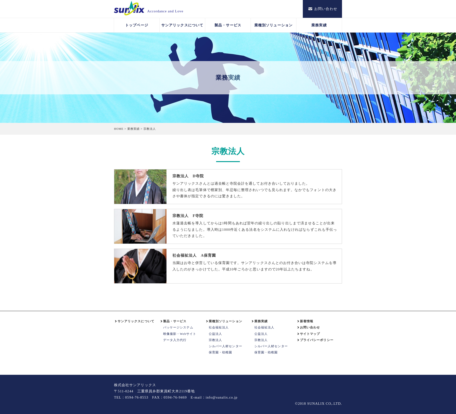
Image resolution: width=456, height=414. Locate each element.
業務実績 (319, 25)
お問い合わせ (310, 327)
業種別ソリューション (273, 25)
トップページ (136, 25)
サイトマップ (310, 334)
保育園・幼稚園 (220, 352)
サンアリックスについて (182, 25)
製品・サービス (227, 25)
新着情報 (306, 321)
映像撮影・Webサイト (179, 334)
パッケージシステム (178, 327)
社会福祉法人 (219, 327)
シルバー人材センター (225, 346)
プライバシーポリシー (316, 340)
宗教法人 (215, 340)
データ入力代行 (174, 340)
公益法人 (215, 334)
